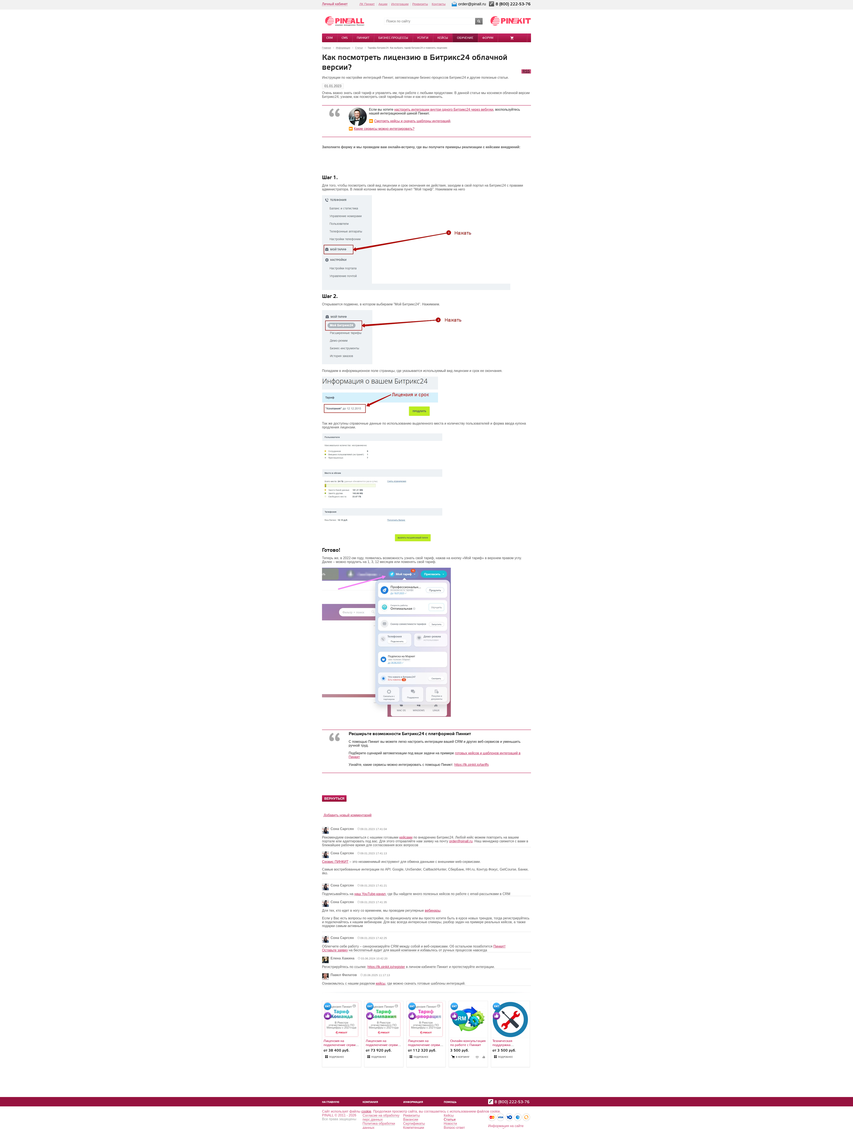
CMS (345, 38)
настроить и (403, 109)
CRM (329, 38)
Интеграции (400, 4)
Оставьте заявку (335, 950)
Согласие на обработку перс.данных (381, 1117)
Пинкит (363, 38)
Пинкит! (499, 946)
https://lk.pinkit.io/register (386, 967)
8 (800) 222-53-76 (514, 4)
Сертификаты (414, 1123)
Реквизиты (420, 4)
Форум (487, 38)
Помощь (450, 1102)
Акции (383, 4)
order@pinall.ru (461, 841)
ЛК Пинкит (367, 4)
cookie (366, 1111)
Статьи (450, 1119)
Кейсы (442, 38)
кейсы (380, 983)
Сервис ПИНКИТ (335, 861)
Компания (370, 1102)
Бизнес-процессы (393, 38)
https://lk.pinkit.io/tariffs (471, 764)
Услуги (422, 38)
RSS (526, 71)
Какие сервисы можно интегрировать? (384, 129)
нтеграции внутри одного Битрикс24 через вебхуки (453, 109)
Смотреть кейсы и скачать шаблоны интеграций (412, 121)
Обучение (465, 38)
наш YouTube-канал (370, 894)
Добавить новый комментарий (347, 815)
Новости (450, 1123)
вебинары (432, 910)
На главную (330, 1102)
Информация (413, 1102)
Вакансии (410, 1119)
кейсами (406, 837)
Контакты (439, 4)
